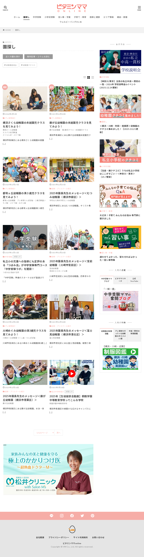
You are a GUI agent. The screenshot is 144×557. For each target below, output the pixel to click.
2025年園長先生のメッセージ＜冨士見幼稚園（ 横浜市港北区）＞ (71, 332)
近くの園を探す (13, 56)
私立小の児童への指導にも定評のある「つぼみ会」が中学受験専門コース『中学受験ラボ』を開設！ (25, 265)
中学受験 (37, 17)
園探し (26, 17)
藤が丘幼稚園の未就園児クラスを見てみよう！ (71, 124)
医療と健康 (95, 17)
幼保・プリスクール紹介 (61, 189)
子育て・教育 (80, 17)
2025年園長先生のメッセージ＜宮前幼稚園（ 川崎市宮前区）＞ (71, 263)
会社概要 (40, 537)
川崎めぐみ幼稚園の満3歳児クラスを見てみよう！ (25, 332)
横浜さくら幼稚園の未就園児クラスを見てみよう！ (24, 124)
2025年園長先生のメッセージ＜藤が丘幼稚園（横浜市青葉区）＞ (24, 398)
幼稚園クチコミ (29, 65)
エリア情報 (108, 17)
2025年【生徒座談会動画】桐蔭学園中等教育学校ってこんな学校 (71, 398)
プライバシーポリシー (59, 537)
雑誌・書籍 (122, 17)
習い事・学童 (64, 17)
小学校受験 (50, 17)
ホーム (17, 17)
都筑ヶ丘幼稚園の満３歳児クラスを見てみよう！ (24, 195)
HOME (8, 30)
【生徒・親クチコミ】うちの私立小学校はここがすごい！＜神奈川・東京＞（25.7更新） (120, 173)
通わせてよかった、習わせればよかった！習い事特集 (118, 258)
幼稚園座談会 (11, 65)
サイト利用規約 (80, 537)
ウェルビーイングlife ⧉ (71, 22)
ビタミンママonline (72, 543)
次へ (59, 433)
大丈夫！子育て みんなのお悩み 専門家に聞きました (120, 217)
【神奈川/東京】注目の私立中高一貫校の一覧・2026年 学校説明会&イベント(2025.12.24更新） (120, 84)
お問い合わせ (98, 537)
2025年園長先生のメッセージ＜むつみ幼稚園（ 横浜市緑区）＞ (71, 195)
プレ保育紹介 (10, 118)
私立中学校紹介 (58, 392)
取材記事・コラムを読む (38, 56)
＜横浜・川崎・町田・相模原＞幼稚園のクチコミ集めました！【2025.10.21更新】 (120, 129)
